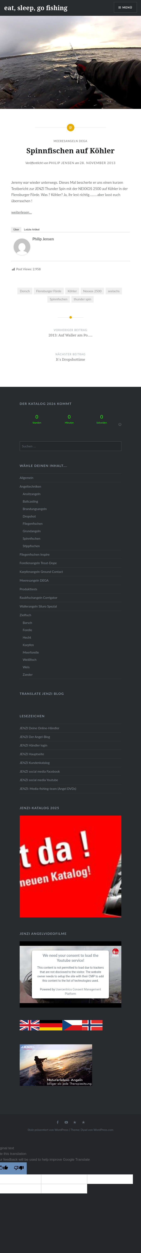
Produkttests (28, 589)
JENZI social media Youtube (39, 780)
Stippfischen (31, 546)
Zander (28, 674)
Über (16, 229)
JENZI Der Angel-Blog (35, 737)
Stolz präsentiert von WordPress (48, 1129)
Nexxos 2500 (92, 291)
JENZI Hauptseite (32, 754)
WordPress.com (103, 1129)
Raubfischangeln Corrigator (38, 597)
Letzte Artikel (31, 229)
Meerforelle (31, 652)
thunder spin (82, 299)
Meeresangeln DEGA (70, 141)
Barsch (27, 623)
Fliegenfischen (33, 523)
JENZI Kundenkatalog (35, 763)
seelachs (113, 291)
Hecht (27, 637)
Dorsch (25, 291)
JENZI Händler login (33, 745)
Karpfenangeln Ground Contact (41, 572)
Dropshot (29, 516)
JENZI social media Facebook (40, 771)
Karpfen (28, 645)
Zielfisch (25, 615)
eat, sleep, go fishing (35, 8)
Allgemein (26, 478)
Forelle (27, 630)
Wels (26, 667)
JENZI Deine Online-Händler (39, 728)
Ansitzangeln (32, 494)
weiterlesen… (21, 212)
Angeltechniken (30, 486)
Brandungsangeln (35, 509)
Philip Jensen (61, 163)
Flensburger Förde (48, 291)
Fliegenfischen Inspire (35, 554)
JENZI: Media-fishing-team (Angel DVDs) (48, 788)
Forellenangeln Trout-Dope (38, 563)
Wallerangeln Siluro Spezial (38, 606)
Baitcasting (30, 501)
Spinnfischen (58, 299)
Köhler (72, 291)
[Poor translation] (19, 1168)
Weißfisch (30, 659)
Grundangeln (32, 531)
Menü (127, 7)
